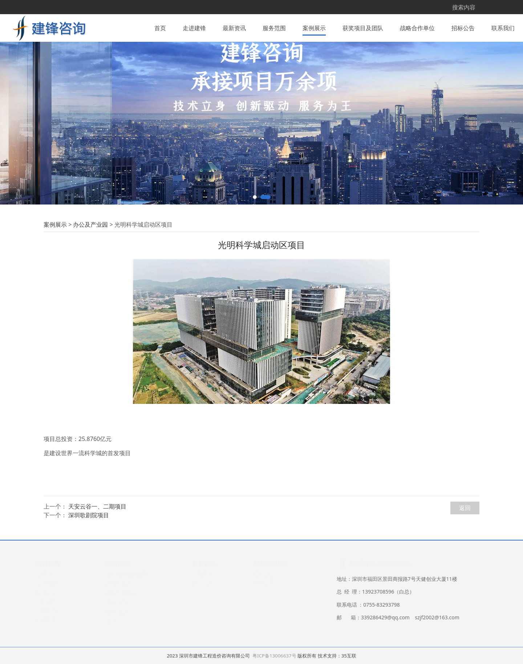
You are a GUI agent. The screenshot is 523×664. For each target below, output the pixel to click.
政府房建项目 (122, 634)
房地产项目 (119, 625)
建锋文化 (47, 632)
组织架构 (47, 660)
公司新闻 (203, 614)
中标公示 (264, 623)
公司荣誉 (47, 642)
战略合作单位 (417, 27)
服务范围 (274, 27)
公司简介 (47, 614)
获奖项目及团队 (362, 27)
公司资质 (47, 651)
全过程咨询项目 (127, 615)
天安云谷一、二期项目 (97, 547)
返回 (465, 548)
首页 (160, 27)
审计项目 (117, 652)
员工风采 (47, 623)
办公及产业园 (90, 265)
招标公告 (463, 27)
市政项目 (117, 643)
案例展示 (314, 27)
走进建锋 (194, 27)
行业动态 (203, 623)
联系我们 (503, 27)
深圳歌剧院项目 (88, 556)
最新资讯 (234, 27)
